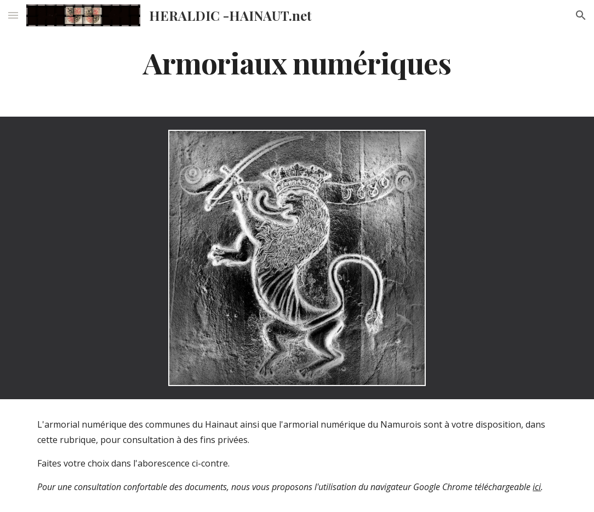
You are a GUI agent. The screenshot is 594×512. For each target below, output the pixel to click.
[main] (297, 62)
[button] (13, 15)
